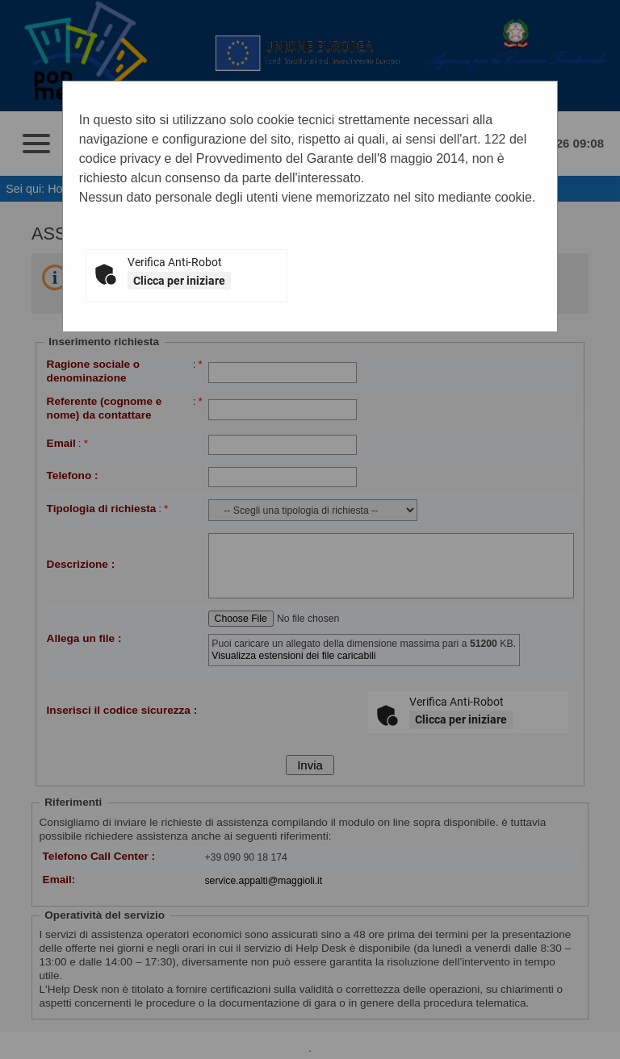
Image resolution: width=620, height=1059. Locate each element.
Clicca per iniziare (179, 280)
